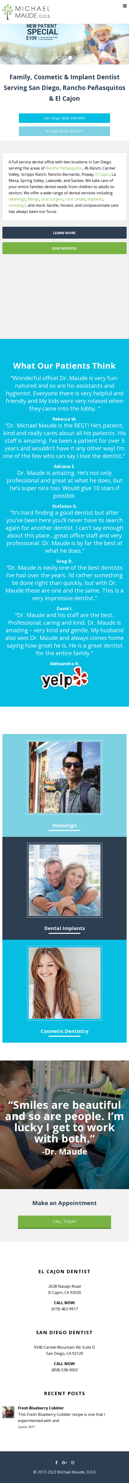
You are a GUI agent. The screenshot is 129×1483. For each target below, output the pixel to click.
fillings (33, 199)
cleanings (17, 199)
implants (95, 199)
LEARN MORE (64, 232)
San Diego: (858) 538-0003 (64, 118)
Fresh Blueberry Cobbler (41, 1408)
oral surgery (52, 199)
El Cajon (102, 174)
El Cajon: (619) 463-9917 (65, 131)
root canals (75, 199)
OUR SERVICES (64, 248)
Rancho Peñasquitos (64, 168)
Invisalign (17, 205)
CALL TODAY (64, 1221)
